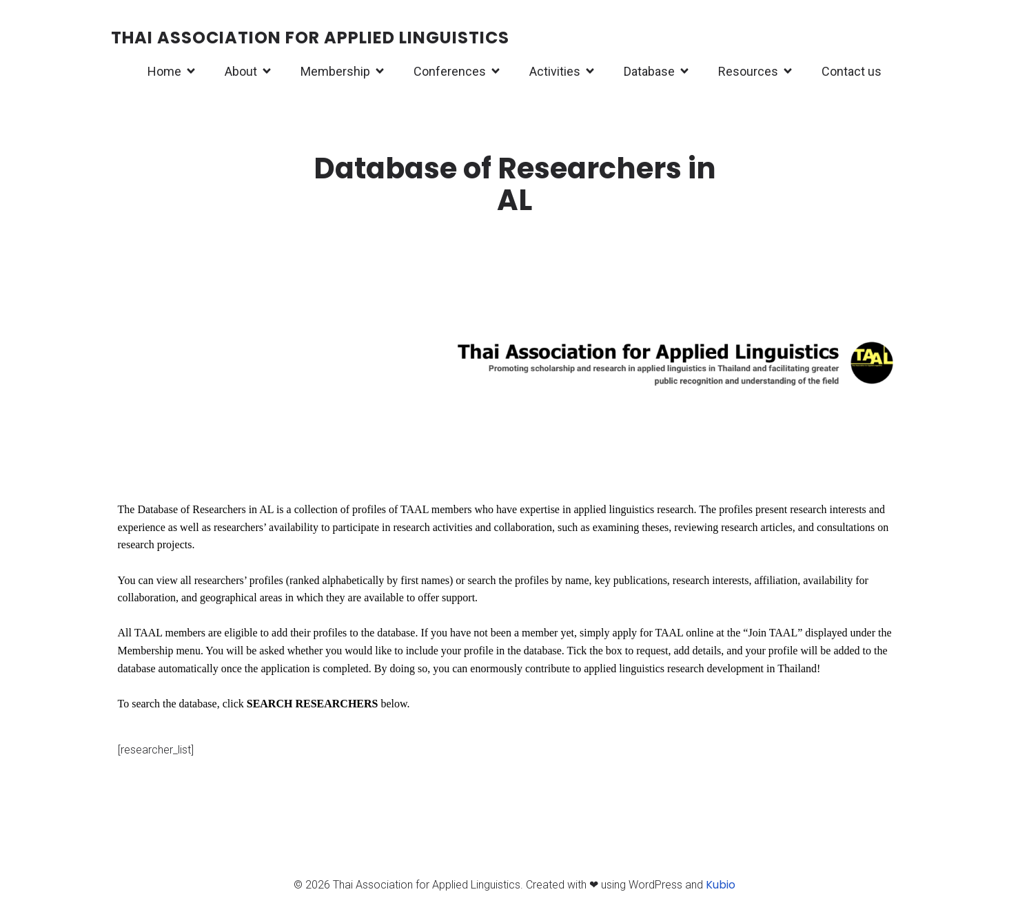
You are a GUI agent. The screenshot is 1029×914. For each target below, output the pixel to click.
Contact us (852, 71)
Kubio (720, 885)
